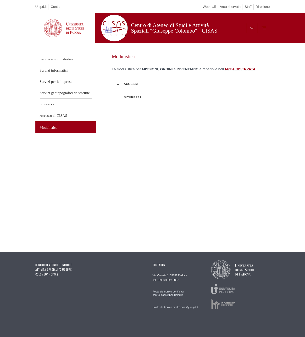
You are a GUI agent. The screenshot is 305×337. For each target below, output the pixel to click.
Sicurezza (47, 104)
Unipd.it (41, 7)
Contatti (56, 7)
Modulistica (49, 127)
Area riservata (230, 7)
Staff (248, 7)
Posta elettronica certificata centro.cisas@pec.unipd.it (168, 293)
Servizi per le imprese (56, 81)
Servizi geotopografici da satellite (65, 93)
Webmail (209, 7)
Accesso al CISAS (53, 115)
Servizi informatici (54, 70)
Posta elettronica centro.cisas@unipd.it (175, 307)
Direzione (262, 7)
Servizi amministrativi (56, 59)
